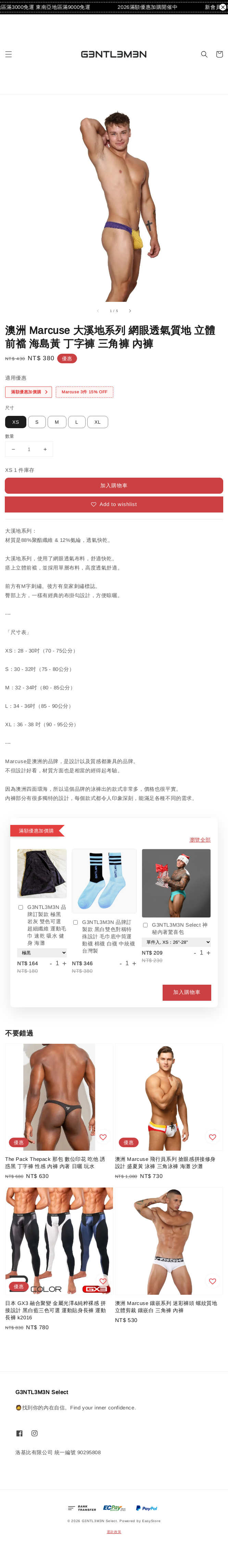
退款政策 (114, 1532)
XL (97, 422)
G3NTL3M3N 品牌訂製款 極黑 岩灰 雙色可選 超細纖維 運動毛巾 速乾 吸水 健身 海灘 (41, 925)
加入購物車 (114, 485)
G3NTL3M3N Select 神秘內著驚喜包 (175, 928)
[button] (8, 54)
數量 (9, 436)
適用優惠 (15, 378)
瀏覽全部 (200, 840)
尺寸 (9, 407)
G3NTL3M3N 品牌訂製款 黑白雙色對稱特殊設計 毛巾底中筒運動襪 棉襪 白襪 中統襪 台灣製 (103, 936)
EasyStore (151, 1521)
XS (15, 422)
